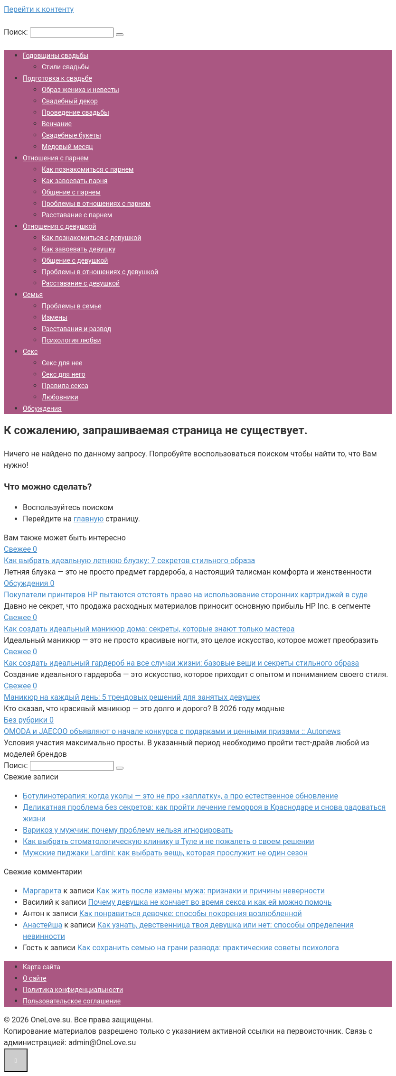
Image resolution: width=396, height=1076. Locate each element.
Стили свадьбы (66, 67)
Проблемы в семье (71, 306)
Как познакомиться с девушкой (91, 237)
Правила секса (65, 386)
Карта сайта (41, 967)
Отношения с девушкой (59, 226)
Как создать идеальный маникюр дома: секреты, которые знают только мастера (149, 628)
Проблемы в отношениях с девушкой (100, 272)
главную (89, 518)
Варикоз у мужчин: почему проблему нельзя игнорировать (128, 830)
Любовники (60, 397)
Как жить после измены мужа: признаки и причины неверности (210, 890)
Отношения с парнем (56, 158)
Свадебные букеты (71, 135)
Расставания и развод (76, 329)
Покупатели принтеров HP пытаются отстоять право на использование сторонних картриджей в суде (186, 594)
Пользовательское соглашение (72, 1001)
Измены (54, 317)
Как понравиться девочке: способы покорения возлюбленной (190, 913)
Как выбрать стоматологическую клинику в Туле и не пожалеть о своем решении (168, 841)
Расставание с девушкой (81, 283)
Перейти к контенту (39, 9)
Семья (33, 294)
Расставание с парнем (77, 215)
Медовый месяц (67, 146)
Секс (30, 351)
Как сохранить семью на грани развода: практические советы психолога (208, 947)
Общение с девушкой (75, 260)
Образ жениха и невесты (80, 89)
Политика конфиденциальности (73, 989)
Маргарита (42, 890)
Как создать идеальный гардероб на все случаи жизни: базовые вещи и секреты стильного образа (181, 663)
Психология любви (71, 340)
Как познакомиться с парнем (87, 169)
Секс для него (63, 374)
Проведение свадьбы (75, 112)
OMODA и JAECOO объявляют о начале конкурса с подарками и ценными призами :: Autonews (172, 731)
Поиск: (17, 32)
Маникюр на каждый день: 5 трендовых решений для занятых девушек (132, 697)
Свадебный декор (70, 101)
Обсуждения (42, 408)
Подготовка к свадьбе (57, 78)
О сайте (35, 978)
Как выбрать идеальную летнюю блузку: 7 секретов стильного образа (129, 560)
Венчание (57, 124)
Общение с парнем (71, 192)
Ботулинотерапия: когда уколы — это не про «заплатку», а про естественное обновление (180, 795)
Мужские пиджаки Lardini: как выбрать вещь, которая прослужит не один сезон (165, 852)
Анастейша (42, 924)
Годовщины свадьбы (55, 55)
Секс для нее (62, 363)
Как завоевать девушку (78, 249)
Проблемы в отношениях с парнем (96, 203)
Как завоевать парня (74, 181)
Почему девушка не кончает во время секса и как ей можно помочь (209, 902)
